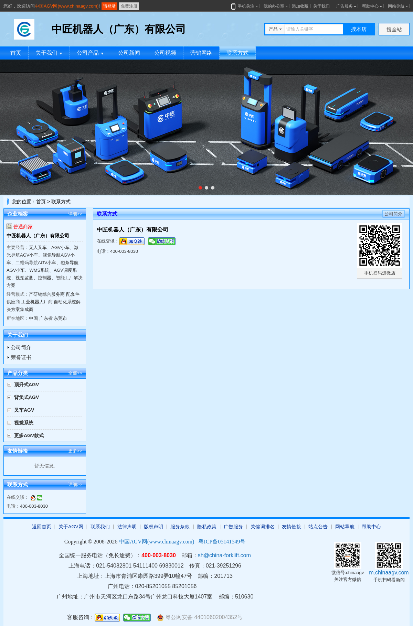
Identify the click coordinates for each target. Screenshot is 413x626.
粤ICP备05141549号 (221, 541)
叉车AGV (24, 410)
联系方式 (237, 53)
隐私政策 (206, 526)
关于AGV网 (71, 526)
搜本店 (359, 29)
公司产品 (90, 53)
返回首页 (41, 526)
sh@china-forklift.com (224, 555)
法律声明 (127, 526)
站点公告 (318, 526)
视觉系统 (23, 422)
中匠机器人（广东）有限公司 (38, 235)
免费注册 (129, 6)
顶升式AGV (26, 384)
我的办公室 (274, 6)
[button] (200, 188)
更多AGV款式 (29, 435)
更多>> (75, 450)
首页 (15, 53)
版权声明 (153, 526)
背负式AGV (26, 397)
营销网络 (201, 53)
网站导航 (396, 6)
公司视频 (165, 53)
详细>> (75, 213)
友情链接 (291, 526)
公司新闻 (129, 53)
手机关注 (244, 6)
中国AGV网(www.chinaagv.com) (66, 6)
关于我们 (321, 6)
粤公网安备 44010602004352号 (200, 617)
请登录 (109, 6)
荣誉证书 (21, 357)
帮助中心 (370, 6)
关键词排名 (263, 526)
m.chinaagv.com (389, 572)
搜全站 (394, 29)
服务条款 (180, 526)
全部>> (75, 373)
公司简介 (21, 347)
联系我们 (100, 526)
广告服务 (344, 6)
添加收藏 (300, 6)
